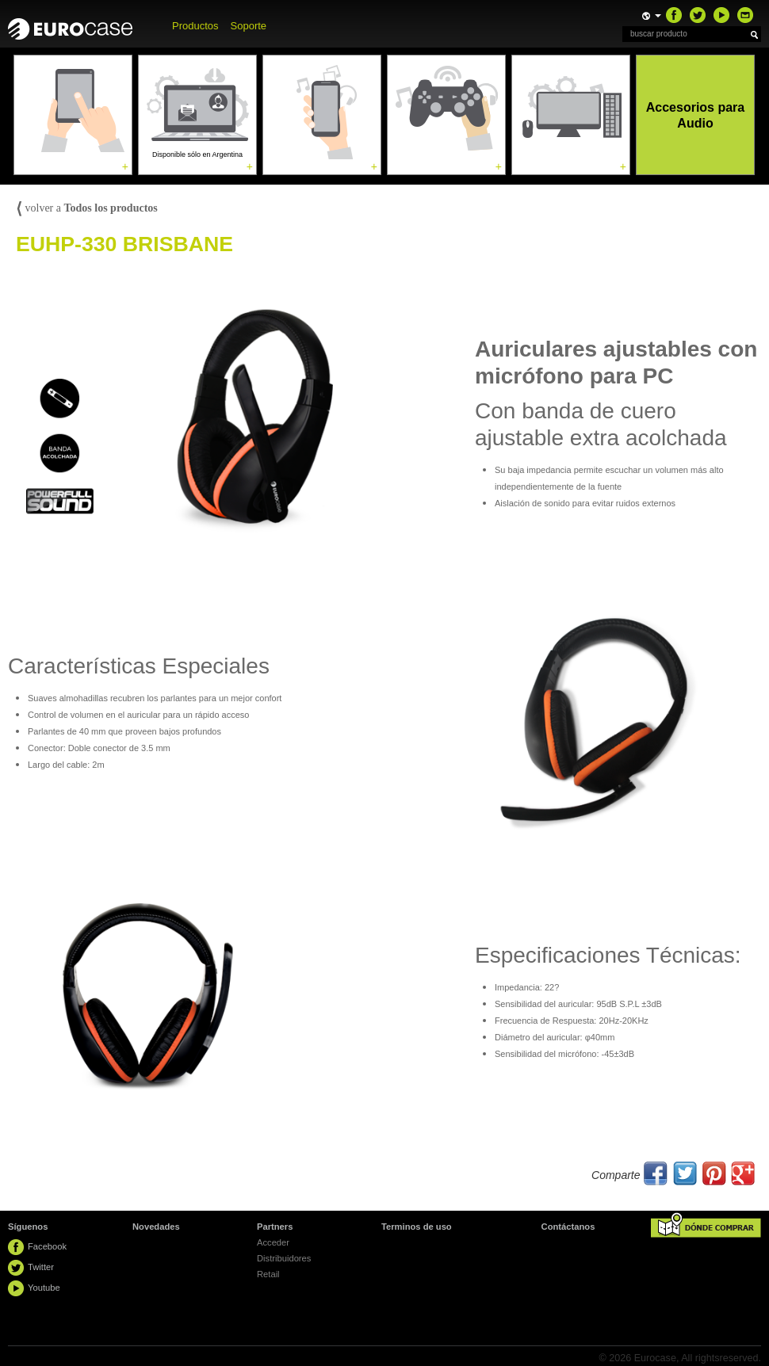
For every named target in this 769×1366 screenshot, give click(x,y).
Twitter (41, 1267)
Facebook (47, 1246)
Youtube (44, 1287)
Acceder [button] (273, 1242)
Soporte (249, 26)
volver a (87, 208)
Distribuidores (284, 1258)
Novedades (156, 1226)
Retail (268, 1274)
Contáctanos (568, 1226)
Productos (195, 26)
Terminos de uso (416, 1226)
